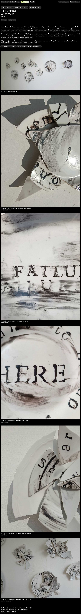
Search (77, 2)
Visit (71, 2)
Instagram (11, 20)
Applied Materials (35, 7)
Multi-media (21, 46)
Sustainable (37, 46)
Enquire (3, 20)
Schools (17, 2)
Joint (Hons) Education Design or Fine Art (14, 7)
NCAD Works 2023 (7, 2)
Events (32, 2)
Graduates (25, 2)
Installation (4, 46)
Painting (29, 46)
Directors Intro (64, 2)
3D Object (13, 46)
